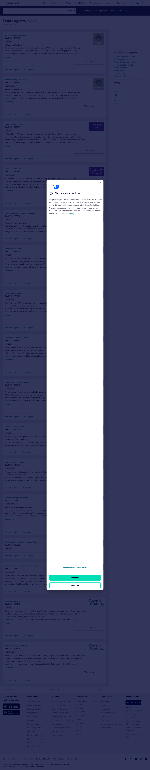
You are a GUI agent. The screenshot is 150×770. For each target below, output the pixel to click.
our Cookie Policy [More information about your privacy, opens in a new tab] (67, 213)
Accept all (75, 578)
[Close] (100, 182)
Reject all (75, 585)
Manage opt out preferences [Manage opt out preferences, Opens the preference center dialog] (75, 567)
